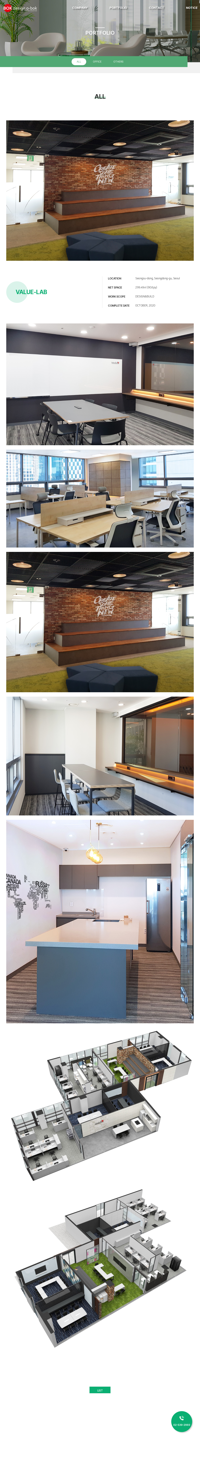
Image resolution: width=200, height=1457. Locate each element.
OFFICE (97, 61)
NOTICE (192, 8)
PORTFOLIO (118, 8)
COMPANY (80, 8)
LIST (100, 1390)
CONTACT (156, 8)
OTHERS (118, 61)
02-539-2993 (181, 1424)
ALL (79, 61)
